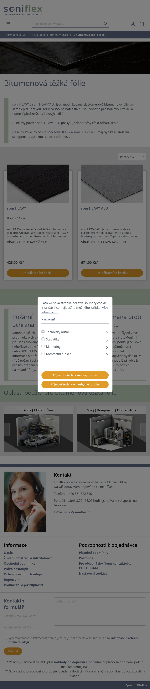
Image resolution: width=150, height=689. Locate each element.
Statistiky (52, 341)
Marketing (53, 348)
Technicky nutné (58, 333)
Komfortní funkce (58, 355)
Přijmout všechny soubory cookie (75, 377)
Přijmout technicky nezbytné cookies (75, 386)
